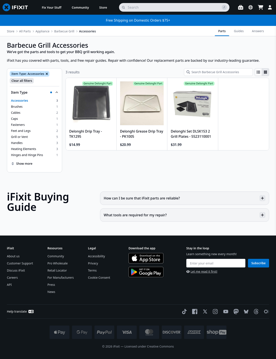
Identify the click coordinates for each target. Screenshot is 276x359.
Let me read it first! (201, 271)
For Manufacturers (60, 277)
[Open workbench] (240, 7)
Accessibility (96, 256)
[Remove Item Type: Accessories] (46, 74)
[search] (174, 7)
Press (51, 285)
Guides (239, 31)
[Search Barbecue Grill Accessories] (218, 72)
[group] (262, 72)
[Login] (270, 7)
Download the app (142, 248)
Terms (92, 270)
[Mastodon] (235, 311)
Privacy (93, 263)
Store (10, 31)
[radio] (258, 72)
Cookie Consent (99, 277)
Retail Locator (57, 270)
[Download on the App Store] (146, 258)
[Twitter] (204, 311)
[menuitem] (52, 7)
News (51, 292)
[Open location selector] (250, 7)
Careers (12, 277)
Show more (21, 163)
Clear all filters (21, 81)
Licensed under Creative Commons (149, 346)
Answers (258, 31)
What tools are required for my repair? (184, 215)
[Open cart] (260, 7)
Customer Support (20, 263)
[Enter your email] (215, 263)
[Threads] (255, 311)
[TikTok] (183, 311)
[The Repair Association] (265, 311)
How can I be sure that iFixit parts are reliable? (184, 198)
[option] (34, 100)
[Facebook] (193, 311)
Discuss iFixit (16, 270)
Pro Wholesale (57, 263)
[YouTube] (224, 311)
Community (55, 256)
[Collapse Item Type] (34, 92)
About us (13, 256)
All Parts (25, 31)
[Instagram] (214, 311)
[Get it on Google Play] (146, 272)
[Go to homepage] (17, 7)
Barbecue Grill (64, 31)
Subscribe (258, 263)
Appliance (43, 31)
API (9, 285)
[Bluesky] (245, 311)
